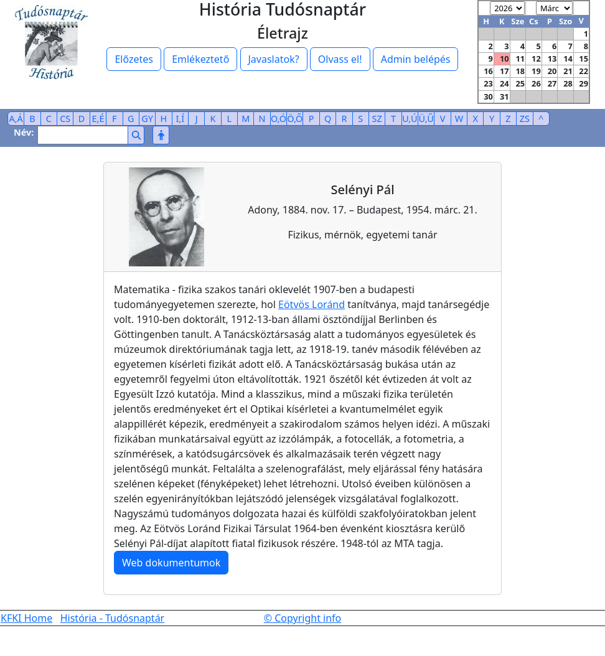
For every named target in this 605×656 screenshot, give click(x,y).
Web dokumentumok (171, 562)
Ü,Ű (426, 118)
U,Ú (409, 118)
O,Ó (278, 118)
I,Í (180, 118)
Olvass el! (340, 59)
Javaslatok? (273, 59)
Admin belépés (416, 59)
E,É (98, 118)
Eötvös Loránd (311, 304)
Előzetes (134, 59)
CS (65, 118)
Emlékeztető (200, 59)
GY (147, 118)
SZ (377, 118)
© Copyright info (303, 618)
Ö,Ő (294, 118)
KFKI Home (26, 618)
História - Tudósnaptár (112, 618)
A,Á (16, 118)
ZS (525, 118)
